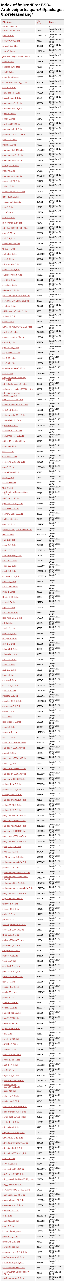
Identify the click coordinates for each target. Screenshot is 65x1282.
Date (51, 22)
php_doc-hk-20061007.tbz (14, 841)
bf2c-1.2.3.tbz (8, 540)
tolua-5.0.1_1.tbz (10, 649)
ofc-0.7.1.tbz (8, 451)
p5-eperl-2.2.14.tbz (11, 290)
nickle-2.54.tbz (9, 602)
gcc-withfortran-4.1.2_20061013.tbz (11, 1086)
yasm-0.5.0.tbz (9, 961)
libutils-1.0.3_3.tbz (10, 597)
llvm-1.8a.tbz (8, 535)
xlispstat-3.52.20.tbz (11, 1013)
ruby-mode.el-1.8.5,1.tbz (13, 1133)
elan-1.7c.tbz (8, 711)
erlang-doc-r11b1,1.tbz (12, 399)
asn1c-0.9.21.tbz (9, 446)
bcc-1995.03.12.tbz (11, 41)
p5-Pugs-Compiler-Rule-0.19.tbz (17, 529)
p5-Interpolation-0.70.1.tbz (14, 925)
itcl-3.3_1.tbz (8, 477)
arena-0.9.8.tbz (9, 753)
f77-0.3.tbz (7, 717)
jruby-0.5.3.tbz (8, 171)
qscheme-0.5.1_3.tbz (11, 706)
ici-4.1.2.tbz (7, 373)
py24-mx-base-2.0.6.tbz (13, 857)
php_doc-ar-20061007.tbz (14, 800)
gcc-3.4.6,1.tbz (9, 691)
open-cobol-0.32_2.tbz (12, 503)
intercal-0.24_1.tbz (10, 909)
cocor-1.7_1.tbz (9, 545)
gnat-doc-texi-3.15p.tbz (12, 155)
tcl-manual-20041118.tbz (13, 192)
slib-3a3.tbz (7, 623)
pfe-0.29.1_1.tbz (9, 561)
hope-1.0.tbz (8, 675)
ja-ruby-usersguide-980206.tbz (16, 56)
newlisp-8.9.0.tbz (10, 1023)
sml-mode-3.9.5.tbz (11, 1096)
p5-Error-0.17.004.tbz (12, 431)
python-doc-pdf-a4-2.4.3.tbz (15, 862)
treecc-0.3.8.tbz (9, 659)
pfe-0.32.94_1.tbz (10, 613)
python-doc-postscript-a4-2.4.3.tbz (17, 888)
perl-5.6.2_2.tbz (9, 254)
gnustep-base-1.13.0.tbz (13, 1200)
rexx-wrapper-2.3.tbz (11, 722)
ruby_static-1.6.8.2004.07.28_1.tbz (18, 1179)
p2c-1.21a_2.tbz (9, 140)
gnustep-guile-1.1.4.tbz (12, 1205)
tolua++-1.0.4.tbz (10, 904)
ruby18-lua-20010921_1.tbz (14, 1153)
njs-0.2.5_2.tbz (9, 280)
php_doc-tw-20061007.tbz (14, 893)
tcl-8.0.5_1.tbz (8, 238)
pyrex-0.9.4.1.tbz (10, 852)
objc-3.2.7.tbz (8, 467)
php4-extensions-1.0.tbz (13, 1278)
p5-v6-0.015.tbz (9, 1164)
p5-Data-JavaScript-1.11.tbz (15, 311)
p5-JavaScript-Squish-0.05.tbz (16, 295)
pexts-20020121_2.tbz (12, 977)
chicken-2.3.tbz (9, 680)
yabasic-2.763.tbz (10, 1003)
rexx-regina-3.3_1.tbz (12, 618)
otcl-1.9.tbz (7, 1034)
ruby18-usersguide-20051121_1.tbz (11, 394)
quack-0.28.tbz (9, 1091)
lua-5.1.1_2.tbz (9, 763)
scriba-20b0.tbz (9, 316)
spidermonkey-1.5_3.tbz (13, 1262)
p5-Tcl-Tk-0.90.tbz (10, 1039)
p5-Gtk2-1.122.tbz (10, 1247)
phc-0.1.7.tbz (8, 919)
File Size (39, 22)
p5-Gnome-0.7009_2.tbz (13, 1174)
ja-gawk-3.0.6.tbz (10, 46)
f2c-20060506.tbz (10, 587)
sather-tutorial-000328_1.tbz (15, 405)
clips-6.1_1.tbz (9, 342)
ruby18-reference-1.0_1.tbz (14, 384)
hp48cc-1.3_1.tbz (10, 519)
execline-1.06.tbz (10, 285)
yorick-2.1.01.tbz (9, 1008)
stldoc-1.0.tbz (8, 186)
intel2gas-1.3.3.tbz (10, 166)
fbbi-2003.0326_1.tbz (12, 555)
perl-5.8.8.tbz (8, 36)
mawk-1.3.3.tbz (9, 145)
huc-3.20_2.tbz (9, 581)
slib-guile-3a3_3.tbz (11, 951)
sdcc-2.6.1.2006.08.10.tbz (14, 743)
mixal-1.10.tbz (8, 592)
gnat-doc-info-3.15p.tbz (12, 160)
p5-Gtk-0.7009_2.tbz (11, 1055)
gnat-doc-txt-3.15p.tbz (12, 103)
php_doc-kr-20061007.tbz (14, 769)
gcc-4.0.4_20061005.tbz (13, 930)
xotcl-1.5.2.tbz (8, 665)
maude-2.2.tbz (8, 727)
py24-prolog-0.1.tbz (11, 945)
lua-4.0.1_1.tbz (9, 358)
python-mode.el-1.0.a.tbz (13, 134)
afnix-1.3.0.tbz (8, 550)
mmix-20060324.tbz (11, 472)
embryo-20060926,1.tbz (13, 940)
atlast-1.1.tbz (8, 62)
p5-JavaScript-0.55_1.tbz (13, 1268)
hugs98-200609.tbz (11, 1018)
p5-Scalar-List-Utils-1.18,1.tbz (15, 301)
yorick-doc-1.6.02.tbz (11, 202)
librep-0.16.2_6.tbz (10, 935)
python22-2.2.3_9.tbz (12, 805)
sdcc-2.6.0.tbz (8, 737)
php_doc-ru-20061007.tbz (14, 826)
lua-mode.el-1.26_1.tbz (12, 108)
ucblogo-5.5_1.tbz (10, 987)
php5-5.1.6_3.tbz (10, 1236)
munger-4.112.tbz (10, 956)
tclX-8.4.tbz (7, 488)
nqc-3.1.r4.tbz (8, 607)
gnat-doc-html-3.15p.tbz (13, 150)
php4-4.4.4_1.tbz (10, 1065)
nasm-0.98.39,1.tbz (11, 30)
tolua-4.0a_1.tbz (9, 654)
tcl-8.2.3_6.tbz (8, 218)
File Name (7, 22)
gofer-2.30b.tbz (9, 114)
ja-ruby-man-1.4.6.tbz (12, 223)
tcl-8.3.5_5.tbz (8, 249)
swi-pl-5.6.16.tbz (9, 639)
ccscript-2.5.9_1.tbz (11, 966)
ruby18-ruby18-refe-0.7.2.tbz (15, 1143)
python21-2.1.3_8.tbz (12, 789)
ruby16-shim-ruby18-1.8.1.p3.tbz (17, 327)
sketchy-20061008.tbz (12, 795)
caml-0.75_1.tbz (9, 992)
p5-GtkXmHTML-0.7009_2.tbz (16, 1190)
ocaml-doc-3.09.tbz (11, 244)
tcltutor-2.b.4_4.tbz (10, 1122)
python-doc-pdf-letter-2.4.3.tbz (16, 873)
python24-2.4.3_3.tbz (12, 784)
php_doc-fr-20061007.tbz (13, 748)
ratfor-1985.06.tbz (10, 197)
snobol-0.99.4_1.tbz (11, 269)
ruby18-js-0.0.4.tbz (10, 1127)
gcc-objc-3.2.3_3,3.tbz (12, 701)
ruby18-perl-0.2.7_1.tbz (12, 1148)
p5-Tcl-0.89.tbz (9, 483)
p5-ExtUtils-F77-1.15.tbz (13, 436)
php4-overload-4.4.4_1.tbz (14, 1112)
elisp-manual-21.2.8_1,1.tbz (15, 82)
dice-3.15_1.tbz (9, 88)
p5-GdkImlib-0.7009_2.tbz (14, 1117)
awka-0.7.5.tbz (9, 233)
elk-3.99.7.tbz (8, 1070)
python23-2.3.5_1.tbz (12, 810)
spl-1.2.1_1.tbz (9, 628)
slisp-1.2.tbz (7, 207)
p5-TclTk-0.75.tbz (10, 1044)
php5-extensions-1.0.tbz (13, 1257)
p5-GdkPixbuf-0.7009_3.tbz (14, 1107)
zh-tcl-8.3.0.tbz (9, 51)
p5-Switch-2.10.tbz (10, 509)
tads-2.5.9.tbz (8, 259)
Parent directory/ (9, 26)
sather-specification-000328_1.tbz (17, 389)
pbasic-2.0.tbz (8, 119)
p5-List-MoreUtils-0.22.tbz (14, 441)
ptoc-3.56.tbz (8, 997)
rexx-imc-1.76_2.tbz (11, 181)
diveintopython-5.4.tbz (12, 275)
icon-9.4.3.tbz (8, 982)
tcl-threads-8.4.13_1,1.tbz (13, 415)
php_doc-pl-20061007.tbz (13, 821)
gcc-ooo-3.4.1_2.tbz (11, 576)
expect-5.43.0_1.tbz (11, 1029)
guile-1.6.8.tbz (8, 914)
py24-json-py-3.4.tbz (11, 847)
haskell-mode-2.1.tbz (11, 98)
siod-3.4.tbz (7, 212)
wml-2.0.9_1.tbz (9, 457)
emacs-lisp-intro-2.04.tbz (13, 337)
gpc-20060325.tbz (10, 1221)
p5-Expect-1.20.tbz (11, 498)
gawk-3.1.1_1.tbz (10, 332)
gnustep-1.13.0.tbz (10, 1210)
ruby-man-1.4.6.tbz (11, 264)
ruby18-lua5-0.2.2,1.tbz (12, 1138)
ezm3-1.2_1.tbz (9, 566)
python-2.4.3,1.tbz (10, 867)
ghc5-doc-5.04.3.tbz (11, 93)
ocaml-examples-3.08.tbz (13, 368)
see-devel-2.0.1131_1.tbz (13, 462)
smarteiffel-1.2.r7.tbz (11, 420)
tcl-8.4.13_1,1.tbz (10, 410)
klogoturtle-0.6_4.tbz (11, 1231)
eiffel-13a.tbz (8, 72)
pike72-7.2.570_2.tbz (11, 971)
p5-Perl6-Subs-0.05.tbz (12, 514)
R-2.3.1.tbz (7, 1216)
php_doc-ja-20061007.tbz (13, 779)
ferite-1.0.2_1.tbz (10, 732)
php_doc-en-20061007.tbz (14, 774)
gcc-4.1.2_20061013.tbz (13, 1081)
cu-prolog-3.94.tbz (10, 77)
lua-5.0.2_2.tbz (9, 363)
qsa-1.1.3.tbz (8, 1226)
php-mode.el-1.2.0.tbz (12, 129)
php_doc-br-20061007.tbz (14, 831)
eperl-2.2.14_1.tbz (10, 347)
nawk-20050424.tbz (11, 124)
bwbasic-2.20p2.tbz (11, 67)
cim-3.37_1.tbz (9, 306)
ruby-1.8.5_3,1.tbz (10, 1075)
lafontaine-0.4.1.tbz (11, 1242)
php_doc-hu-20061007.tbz (14, 758)
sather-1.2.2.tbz (9, 1049)
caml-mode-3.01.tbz (11, 1101)
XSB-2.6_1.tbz (9, 670)
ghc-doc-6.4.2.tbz (10, 425)
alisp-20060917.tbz (11, 353)
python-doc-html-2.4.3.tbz (13, 883)
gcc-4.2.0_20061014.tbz (13, 1169)
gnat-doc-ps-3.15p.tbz (12, 176)
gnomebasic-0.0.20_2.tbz (13, 1195)
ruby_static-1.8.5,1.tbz (12, 1184)
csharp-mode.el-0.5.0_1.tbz (14, 1252)
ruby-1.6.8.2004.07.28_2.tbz (15, 228)
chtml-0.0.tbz (8, 321)
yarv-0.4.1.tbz (8, 1159)
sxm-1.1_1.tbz (8, 644)
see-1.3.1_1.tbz (9, 633)
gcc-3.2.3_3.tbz (9, 571)
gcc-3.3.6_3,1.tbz (10, 685)
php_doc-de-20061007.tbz (14, 815)
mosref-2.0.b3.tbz (10, 696)
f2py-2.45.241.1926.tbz (12, 899)
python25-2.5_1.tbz (11, 1060)
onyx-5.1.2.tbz (8, 524)
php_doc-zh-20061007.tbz (14, 836)
